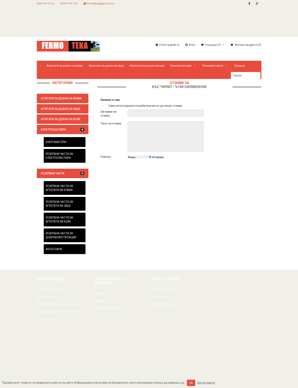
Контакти (44, 319)
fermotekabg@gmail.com (99, 3)
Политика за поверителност (60, 304)
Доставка (45, 297)
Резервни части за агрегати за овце (59, 203)
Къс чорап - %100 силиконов (179, 87)
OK (191, 382)
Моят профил (163, 289)
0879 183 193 (68, 3)
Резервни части (215, 65)
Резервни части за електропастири (59, 155)
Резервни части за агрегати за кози (59, 219)
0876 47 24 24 (45, 3)
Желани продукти (166, 304)
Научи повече (206, 382)
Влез (190, 44)
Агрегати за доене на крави (65, 65)
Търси (99, 293)
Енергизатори (56, 142)
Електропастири (183, 65)
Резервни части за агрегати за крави (59, 188)
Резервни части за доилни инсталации (61, 235)
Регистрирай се (167, 44)
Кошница (159, 297)
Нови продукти (106, 308)
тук (182, 382)
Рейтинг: (106, 156)
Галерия (239, 65)
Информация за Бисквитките (61, 311)
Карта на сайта (49, 289)
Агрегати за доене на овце (106, 65)
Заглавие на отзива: (108, 113)
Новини (100, 301)
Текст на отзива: (111, 123)
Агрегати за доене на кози (147, 65)
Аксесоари (54, 249)
